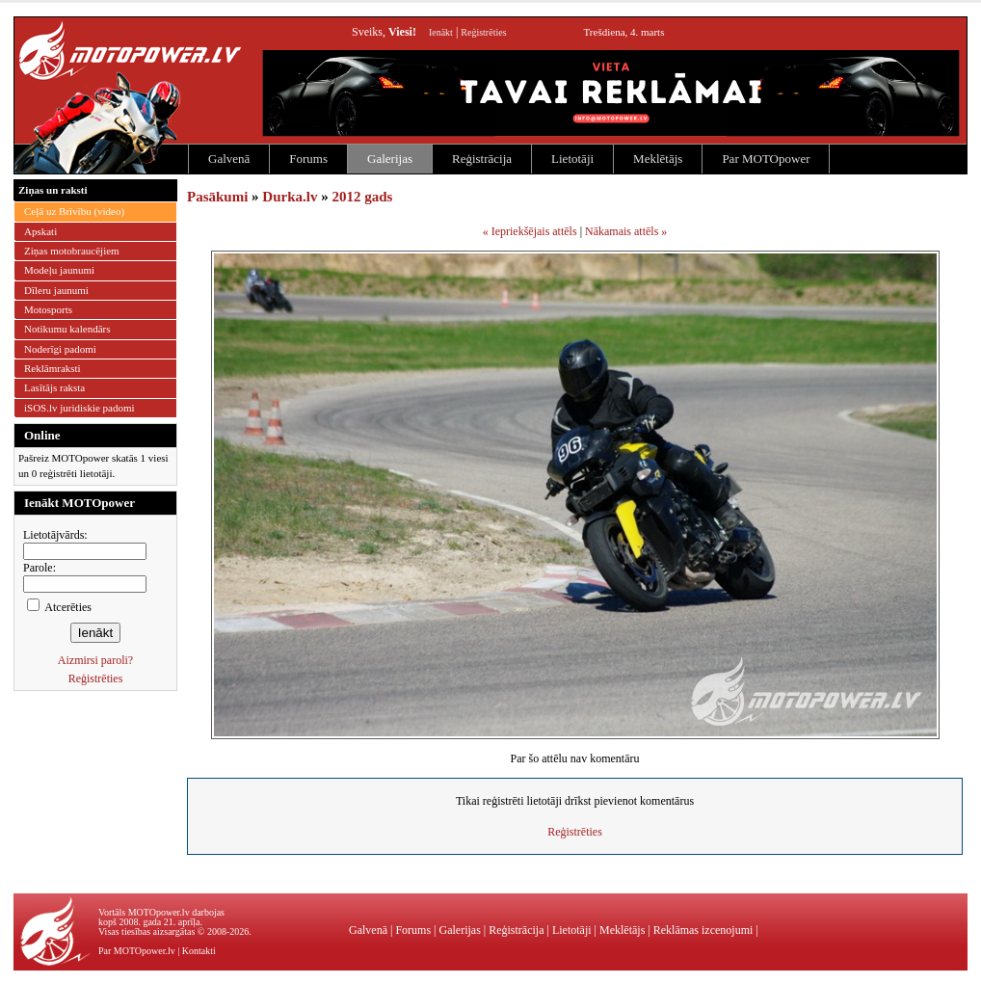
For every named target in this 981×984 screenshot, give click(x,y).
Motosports (48, 309)
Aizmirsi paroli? (95, 660)
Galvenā (229, 158)
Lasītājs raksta (54, 387)
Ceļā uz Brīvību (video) (74, 211)
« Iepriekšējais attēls (530, 231)
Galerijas (389, 158)
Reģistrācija (482, 158)
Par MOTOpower (765, 158)
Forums (308, 158)
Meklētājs (657, 158)
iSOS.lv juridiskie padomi (79, 407)
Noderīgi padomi (60, 349)
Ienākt (441, 32)
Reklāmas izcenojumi (703, 930)
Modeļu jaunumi (59, 270)
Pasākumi (217, 196)
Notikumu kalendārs (67, 328)
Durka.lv (289, 196)
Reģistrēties (483, 32)
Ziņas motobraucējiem (71, 250)
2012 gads (361, 196)
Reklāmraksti (52, 368)
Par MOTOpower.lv (136, 950)
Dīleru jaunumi (56, 290)
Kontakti (199, 950)
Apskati (40, 231)
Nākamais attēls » (626, 231)
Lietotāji (572, 158)
